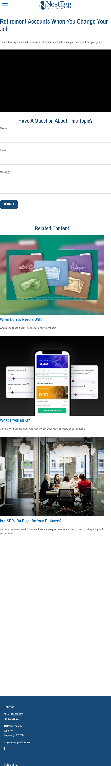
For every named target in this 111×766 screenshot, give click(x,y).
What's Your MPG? (15, 420)
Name (3, 128)
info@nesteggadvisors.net (17, 742)
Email (3, 150)
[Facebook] (4, 750)
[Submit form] (9, 204)
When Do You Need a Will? (21, 319)
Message (5, 172)
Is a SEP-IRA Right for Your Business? (31, 521)
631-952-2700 (17, 714)
